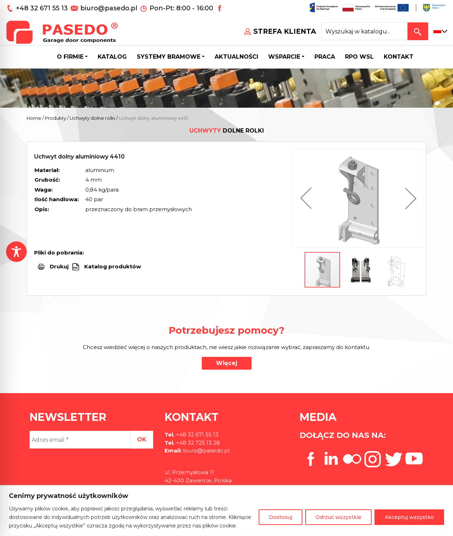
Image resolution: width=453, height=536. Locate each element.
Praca (324, 56)
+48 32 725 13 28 (197, 442)
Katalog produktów (112, 266)
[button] (307, 198)
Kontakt (399, 56)
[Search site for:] (365, 31)
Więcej (226, 363)
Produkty (55, 118)
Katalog (112, 56)
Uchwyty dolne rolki (92, 118)
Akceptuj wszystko (409, 517)
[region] (226, 510)
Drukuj (59, 266)
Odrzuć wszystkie (338, 517)
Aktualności (236, 56)
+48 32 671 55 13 (43, 8)
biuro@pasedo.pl (108, 8)
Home (34, 118)
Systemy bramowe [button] (168, 56)
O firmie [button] (70, 56)
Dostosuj (280, 517)
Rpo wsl (359, 56)
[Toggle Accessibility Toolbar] (16, 252)
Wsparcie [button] (284, 56)
